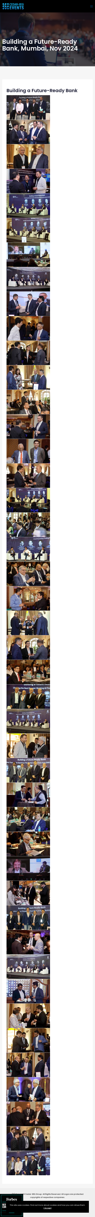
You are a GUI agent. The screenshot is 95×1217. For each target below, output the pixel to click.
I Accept (47, 1208)
